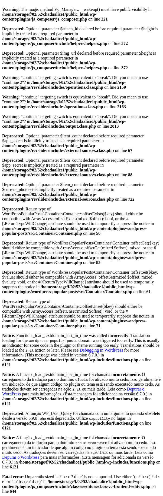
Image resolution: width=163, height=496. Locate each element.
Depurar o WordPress (20, 457)
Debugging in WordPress (101, 350)
